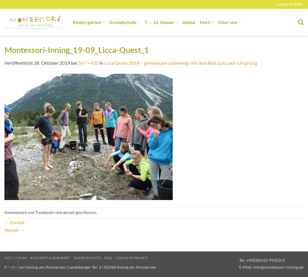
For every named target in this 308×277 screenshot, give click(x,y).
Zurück (14, 222)
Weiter (14, 230)
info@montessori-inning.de (278, 267)
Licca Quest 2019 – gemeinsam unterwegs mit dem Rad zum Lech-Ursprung (180, 63)
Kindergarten (89, 22)
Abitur (189, 22)
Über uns (229, 22)
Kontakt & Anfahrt (50, 258)
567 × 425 (88, 63)
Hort (207, 22)
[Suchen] (301, 22)
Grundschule (124, 22)
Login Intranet (132, 258)
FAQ (108, 258)
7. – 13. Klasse (161, 22)
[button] (13, 264)
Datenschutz (87, 258)
